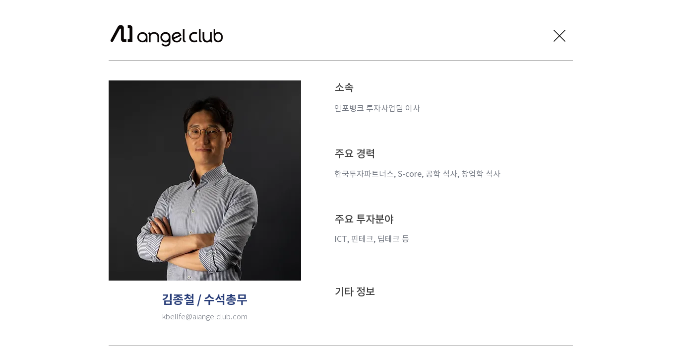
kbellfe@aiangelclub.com (205, 316)
